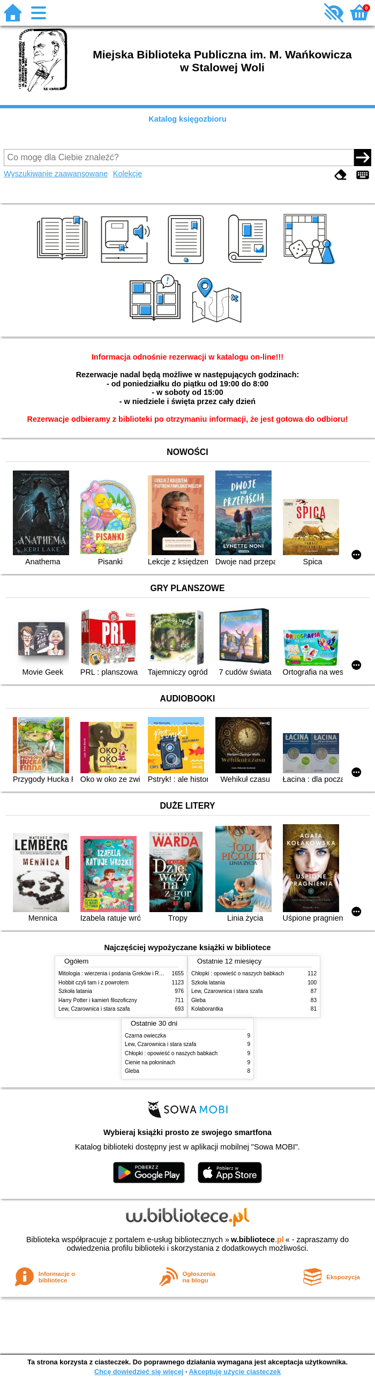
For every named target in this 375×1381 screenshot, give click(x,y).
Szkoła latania (75, 991)
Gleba (198, 1000)
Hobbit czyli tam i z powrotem (93, 983)
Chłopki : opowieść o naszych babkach (237, 973)
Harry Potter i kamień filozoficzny (97, 1000)
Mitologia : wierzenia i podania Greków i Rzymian (117, 973)
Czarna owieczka (145, 1036)
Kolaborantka (207, 1009)
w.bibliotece (257, 1239)
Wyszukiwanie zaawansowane (56, 173)
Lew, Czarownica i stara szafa (94, 1009)
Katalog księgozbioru (187, 119)
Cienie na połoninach (150, 1062)
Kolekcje (127, 173)
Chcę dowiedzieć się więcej (138, 1372)
